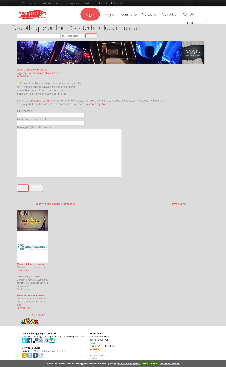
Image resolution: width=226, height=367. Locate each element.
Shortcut (33, 3)
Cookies (94, 358)
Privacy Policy (96, 355)
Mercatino (149, 14)
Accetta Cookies (150, 363)
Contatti (188, 14)
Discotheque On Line (32, 69)
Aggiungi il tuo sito (51, 3)
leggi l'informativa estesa (127, 363)
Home (199, 3)
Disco (90, 14)
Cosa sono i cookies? (170, 363)
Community (129, 14)
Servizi (88, 3)
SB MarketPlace (25, 307)
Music (110, 14)
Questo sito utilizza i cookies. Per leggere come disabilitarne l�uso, (80, 363)
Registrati (116, 3)
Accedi (103, 3)
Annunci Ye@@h (35, 314)
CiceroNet (169, 14)
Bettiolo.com (23, 289)
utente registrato (43, 100)
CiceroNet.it (23, 270)
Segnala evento (72, 3)
